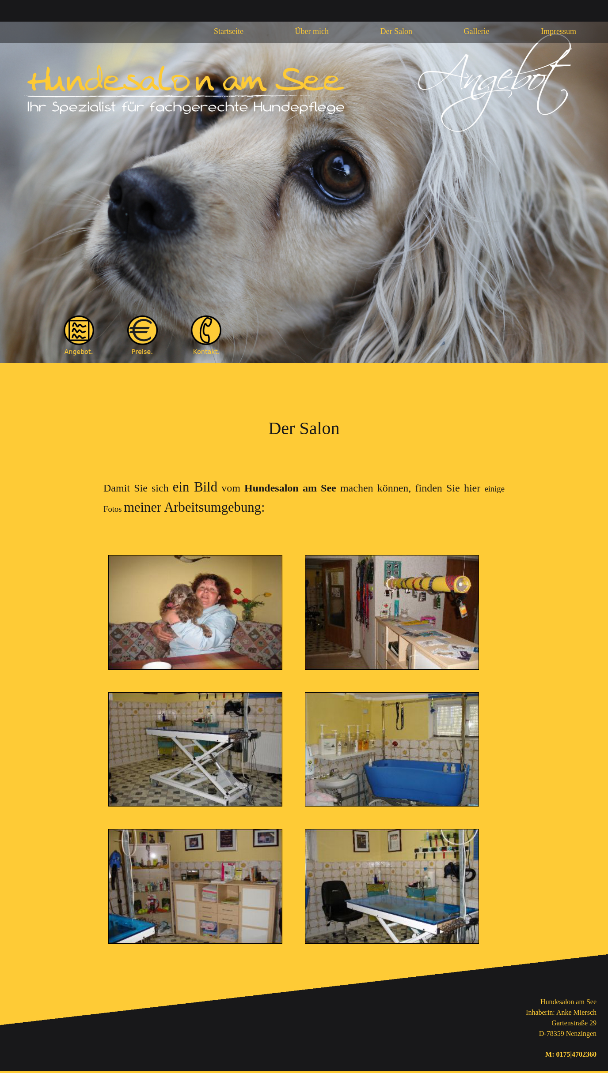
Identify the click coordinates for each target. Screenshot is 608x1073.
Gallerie (477, 31)
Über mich (312, 31)
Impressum (558, 31)
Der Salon (396, 31)
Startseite (228, 31)
